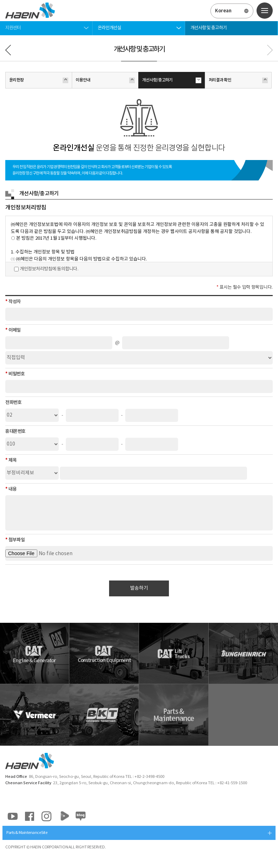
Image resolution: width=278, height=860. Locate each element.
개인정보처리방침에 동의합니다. (49, 269)
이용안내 (105, 80)
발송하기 (139, 588)
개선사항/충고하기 (171, 80)
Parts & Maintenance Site (26, 832)
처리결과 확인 (238, 80)
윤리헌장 (38, 80)
